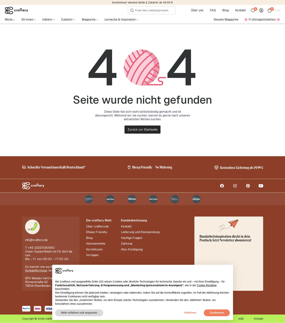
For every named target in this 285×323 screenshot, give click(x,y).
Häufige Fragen (131, 238)
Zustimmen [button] (217, 312)
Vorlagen (92, 255)
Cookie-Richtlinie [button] (207, 285)
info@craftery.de (36, 240)
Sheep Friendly (96, 232)
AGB (241, 319)
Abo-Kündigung (132, 249)
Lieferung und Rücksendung (140, 232)
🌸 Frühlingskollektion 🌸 (262, 19)
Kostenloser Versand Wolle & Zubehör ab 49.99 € (142, 2)
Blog (225, 10)
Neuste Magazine (226, 19)
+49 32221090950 (41, 248)
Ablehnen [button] (190, 312)
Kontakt (240, 10)
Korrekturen (94, 249)
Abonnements (95, 244)
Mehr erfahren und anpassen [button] (79, 312)
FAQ (213, 10)
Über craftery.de (97, 227)
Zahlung (126, 244)
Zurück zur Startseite (142, 130)
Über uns (197, 10)
